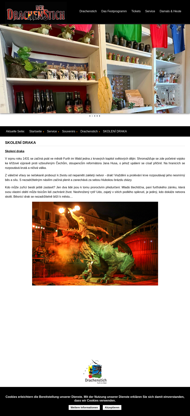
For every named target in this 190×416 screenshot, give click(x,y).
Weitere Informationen (84, 407)
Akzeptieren (112, 407)
